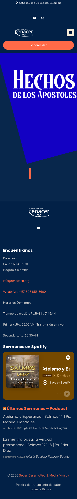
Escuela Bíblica (40, 489)
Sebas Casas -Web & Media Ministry (44, 475)
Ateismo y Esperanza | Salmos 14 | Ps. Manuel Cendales (37, 419)
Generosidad (38, 45)
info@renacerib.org (16, 281)
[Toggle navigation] (70, 32)
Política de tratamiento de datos (38, 485)
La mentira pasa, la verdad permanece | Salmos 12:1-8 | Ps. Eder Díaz (36, 445)
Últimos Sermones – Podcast (37, 408)
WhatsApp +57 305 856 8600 (24, 292)
